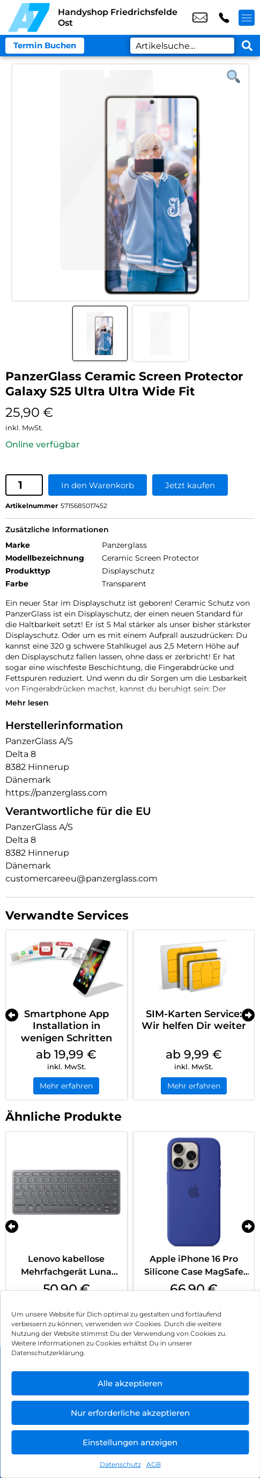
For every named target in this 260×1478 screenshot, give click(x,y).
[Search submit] (247, 46)
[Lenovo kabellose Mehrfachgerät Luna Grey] (66, 1192)
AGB (153, 1464)
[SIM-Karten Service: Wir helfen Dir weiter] (194, 966)
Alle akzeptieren (130, 1383)
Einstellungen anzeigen (130, 1442)
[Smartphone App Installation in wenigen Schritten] (66, 966)
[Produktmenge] (24, 485)
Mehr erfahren (66, 1086)
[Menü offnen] (247, 18)
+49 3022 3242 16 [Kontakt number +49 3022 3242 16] (224, 17)
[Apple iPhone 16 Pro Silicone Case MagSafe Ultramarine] (194, 1192)
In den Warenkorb (97, 485)
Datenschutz (120, 1464)
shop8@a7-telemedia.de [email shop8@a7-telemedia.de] (200, 17)
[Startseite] (29, 17)
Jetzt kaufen (190, 485)
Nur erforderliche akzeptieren (130, 1413)
